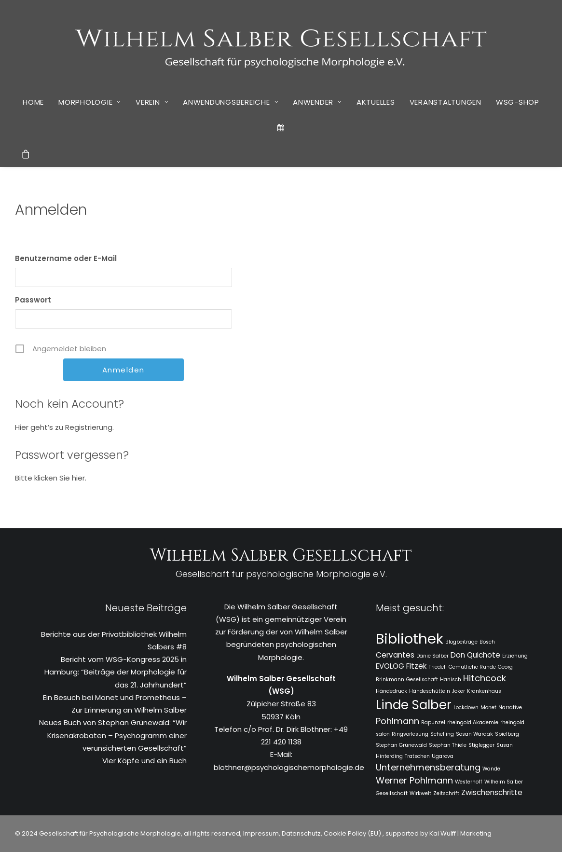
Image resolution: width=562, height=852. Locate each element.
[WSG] (281, 44)
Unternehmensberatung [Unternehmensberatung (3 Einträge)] (428, 767)
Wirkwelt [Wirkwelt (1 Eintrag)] (420, 793)
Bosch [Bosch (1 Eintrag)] (487, 642)
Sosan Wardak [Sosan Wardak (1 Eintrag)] (474, 734)
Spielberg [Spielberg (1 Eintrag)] (507, 734)
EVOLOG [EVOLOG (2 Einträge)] (390, 666)
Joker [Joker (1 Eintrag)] (458, 691)
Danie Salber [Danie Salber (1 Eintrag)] (432, 656)
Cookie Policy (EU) (353, 833)
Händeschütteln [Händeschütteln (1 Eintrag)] (429, 691)
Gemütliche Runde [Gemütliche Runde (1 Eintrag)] (472, 667)
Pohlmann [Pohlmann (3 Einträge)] (397, 721)
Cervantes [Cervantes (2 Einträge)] (395, 655)
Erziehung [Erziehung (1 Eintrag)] (515, 656)
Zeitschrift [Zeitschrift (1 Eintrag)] (446, 793)
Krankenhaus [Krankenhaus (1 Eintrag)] (484, 691)
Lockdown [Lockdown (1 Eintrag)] (466, 707)
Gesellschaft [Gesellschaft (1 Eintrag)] (422, 679)
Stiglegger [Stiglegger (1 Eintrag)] (481, 745)
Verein (152, 102)
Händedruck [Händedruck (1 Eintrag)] (391, 691)
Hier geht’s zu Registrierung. (64, 427)
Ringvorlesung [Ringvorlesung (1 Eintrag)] (410, 734)
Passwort (33, 300)
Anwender (317, 102)
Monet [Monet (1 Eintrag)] (488, 707)
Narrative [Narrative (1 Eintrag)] (510, 707)
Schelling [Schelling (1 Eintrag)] (442, 734)
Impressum (260, 833)
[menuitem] (33, 102)
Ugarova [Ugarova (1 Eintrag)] (442, 756)
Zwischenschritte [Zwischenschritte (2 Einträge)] (491, 792)
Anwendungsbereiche (230, 102)
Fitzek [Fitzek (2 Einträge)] (416, 666)
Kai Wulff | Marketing (460, 833)
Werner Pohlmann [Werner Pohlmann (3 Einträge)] (414, 780)
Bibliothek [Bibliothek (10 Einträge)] (409, 638)
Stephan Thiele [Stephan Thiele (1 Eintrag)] (447, 745)
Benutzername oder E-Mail (66, 258)
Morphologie (89, 102)
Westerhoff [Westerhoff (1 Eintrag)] (468, 781)
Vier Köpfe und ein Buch (144, 761)
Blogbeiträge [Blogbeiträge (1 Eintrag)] (461, 642)
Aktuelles (375, 102)
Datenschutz (301, 833)
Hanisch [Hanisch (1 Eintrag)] (450, 679)
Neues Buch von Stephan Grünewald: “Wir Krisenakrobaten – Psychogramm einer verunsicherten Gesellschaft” (113, 735)
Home (33, 102)
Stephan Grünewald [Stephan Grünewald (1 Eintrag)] (401, 745)
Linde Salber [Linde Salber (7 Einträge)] (414, 705)
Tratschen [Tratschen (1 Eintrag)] (417, 756)
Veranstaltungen (445, 102)
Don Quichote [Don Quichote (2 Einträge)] (475, 655)
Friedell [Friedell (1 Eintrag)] (437, 667)
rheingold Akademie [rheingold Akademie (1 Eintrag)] (472, 722)
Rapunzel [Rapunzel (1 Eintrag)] (433, 722)
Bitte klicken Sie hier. (50, 478)
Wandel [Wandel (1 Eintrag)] (492, 768)
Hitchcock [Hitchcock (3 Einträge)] (484, 678)
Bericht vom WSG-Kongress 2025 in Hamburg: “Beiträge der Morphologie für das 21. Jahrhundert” (115, 672)
